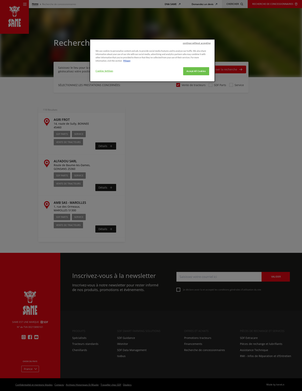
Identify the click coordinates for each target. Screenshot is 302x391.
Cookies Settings (104, 374)
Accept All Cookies (196, 374)
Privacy (126, 364)
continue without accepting (197, 346)
